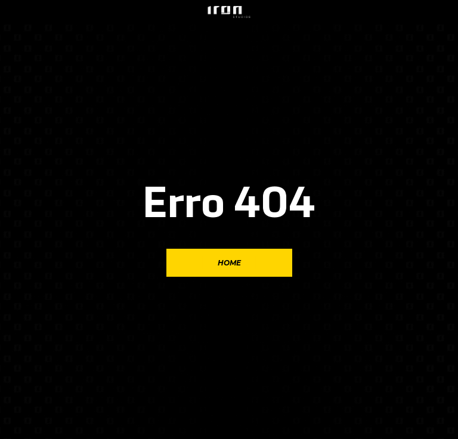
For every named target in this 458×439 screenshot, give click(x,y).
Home (229, 262)
